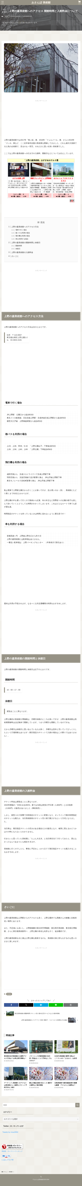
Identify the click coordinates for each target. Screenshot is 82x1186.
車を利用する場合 (21, 239)
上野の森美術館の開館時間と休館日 (25, 243)
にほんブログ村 (8, 1160)
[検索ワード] (41, 1105)
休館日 (17, 249)
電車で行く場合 (21, 230)
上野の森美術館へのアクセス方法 (25, 227)
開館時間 (18, 246)
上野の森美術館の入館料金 (22, 252)
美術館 (6, 16)
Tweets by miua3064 (10, 1132)
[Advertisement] (41, 120)
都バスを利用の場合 (22, 233)
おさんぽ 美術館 (41, 2)
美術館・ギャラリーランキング (12, 1151)
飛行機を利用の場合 (22, 236)
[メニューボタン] (2, 2)
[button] (11, 1005)
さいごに (15, 256)
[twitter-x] (41, 1177)
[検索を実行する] (77, 1105)
